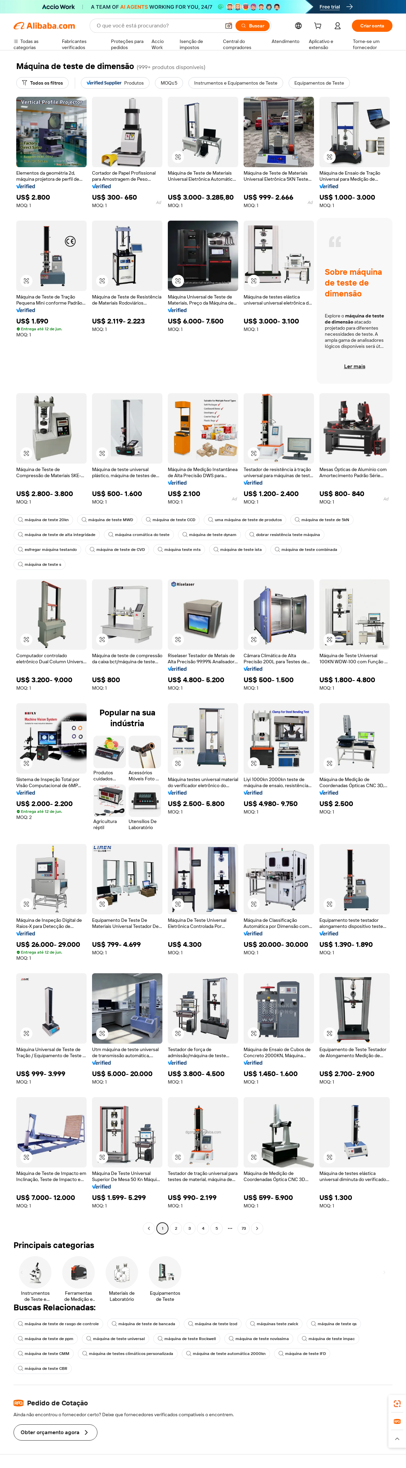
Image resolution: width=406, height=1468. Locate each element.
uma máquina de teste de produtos (245, 519)
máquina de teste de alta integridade (56, 534)
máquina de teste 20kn (43, 519)
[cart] (319, 26)
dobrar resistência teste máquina (284, 534)
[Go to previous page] (149, 1228)
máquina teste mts (179, 549)
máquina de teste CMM (43, 1353)
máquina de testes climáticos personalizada (127, 1353)
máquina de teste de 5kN (322, 519)
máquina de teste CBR (42, 1368)
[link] (397, 1404)
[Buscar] (252, 25)
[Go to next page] (257, 1228)
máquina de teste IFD (302, 1353)
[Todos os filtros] (42, 83)
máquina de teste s (39, 564)
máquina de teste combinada (306, 549)
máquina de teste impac (328, 1338)
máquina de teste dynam (209, 534)
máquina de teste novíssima (259, 1338)
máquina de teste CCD (170, 519)
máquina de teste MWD (107, 519)
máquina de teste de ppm (45, 1338)
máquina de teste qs (334, 1324)
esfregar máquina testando (47, 549)
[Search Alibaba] (158, 25)
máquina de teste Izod (212, 1324)
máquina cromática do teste (139, 534)
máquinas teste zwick (274, 1324)
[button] (229, 26)
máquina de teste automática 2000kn (226, 1353)
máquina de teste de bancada (143, 1324)
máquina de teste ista (237, 549)
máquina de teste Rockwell (187, 1338)
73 (244, 1228)
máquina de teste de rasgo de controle (58, 1324)
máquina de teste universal (115, 1338)
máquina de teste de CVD (117, 549)
